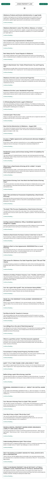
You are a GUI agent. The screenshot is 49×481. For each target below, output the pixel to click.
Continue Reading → (8, 22)
